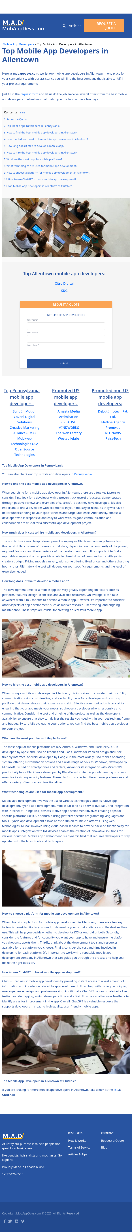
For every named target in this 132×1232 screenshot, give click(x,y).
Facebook (5, 1221)
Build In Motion (24, 411)
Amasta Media (69, 411)
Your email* (66, 335)
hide (22, 112)
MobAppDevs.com (24, 28)
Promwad (113, 427)
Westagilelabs (68, 438)
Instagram (16, 1221)
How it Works (77, 1141)
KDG (64, 290)
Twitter (10, 1221)
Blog (104, 1147)
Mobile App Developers (18, 44)
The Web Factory (69, 433)
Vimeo (22, 1221)
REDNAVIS (113, 433)
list (116, 1090)
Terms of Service (79, 1147)
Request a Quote (106, 25)
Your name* (66, 322)
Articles (75, 25)
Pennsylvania (83, 474)
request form (29, 94)
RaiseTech (113, 438)
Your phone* (66, 348)
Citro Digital (64, 283)
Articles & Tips (77, 1154)
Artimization (68, 417)
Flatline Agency (113, 422)
